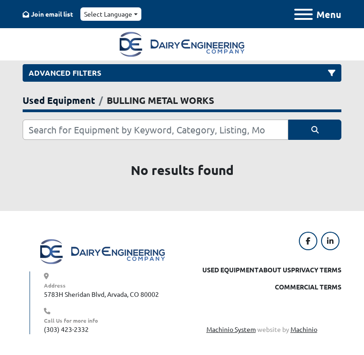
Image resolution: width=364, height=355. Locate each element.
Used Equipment (230, 269)
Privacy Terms (316, 269)
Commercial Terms (308, 287)
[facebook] (308, 241)
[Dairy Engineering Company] (102, 251)
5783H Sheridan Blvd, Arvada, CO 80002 (101, 294)
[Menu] (303, 14)
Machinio (304, 329)
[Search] (155, 130)
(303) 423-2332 (66, 329)
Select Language (108, 14)
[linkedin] (330, 241)
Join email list (52, 14)
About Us (275, 269)
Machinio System (231, 329)
